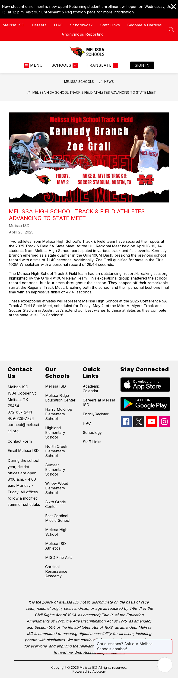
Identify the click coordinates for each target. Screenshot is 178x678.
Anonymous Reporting (82, 34)
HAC (58, 25)
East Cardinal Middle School (57, 518)
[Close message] (168, 641)
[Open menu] (33, 65)
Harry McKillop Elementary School (58, 414)
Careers (39, 25)
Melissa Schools (79, 82)
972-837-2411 (20, 412)
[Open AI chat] (164, 664)
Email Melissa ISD (23, 450)
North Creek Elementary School (56, 451)
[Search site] (171, 29)
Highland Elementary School (55, 432)
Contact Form (20, 441)
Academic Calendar (91, 388)
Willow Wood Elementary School (56, 488)
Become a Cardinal (144, 25)
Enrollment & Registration (63, 12)
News (109, 82)
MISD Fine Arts (58, 557)
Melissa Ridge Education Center (60, 397)
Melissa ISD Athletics (55, 545)
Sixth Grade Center (55, 504)
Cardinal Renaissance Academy (56, 571)
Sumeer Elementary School (55, 469)
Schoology (92, 432)
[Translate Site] (102, 65)
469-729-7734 (21, 418)
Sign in (142, 65)
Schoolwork (81, 25)
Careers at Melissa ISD (99, 402)
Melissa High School (56, 532)
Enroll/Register (96, 414)
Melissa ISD (14, 25)
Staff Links (110, 25)
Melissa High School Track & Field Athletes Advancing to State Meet (94, 92)
